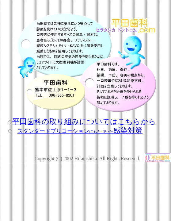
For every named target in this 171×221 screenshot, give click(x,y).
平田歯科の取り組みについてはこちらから (84, 122)
